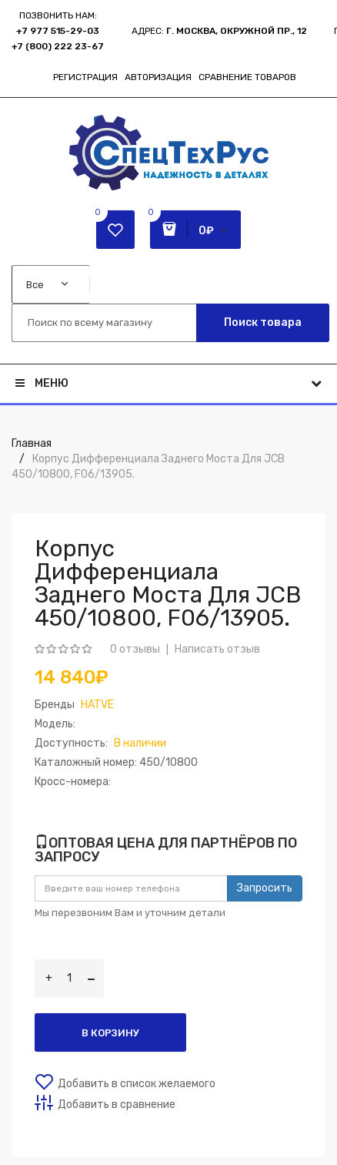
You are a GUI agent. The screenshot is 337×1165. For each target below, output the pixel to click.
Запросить (264, 888)
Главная (32, 443)
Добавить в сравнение (116, 1104)
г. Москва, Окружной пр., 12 (236, 30)
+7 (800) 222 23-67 (58, 46)
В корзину (110, 1033)
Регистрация (85, 77)
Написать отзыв (217, 649)
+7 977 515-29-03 (57, 30)
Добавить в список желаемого (136, 1083)
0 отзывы (135, 649)
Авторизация (158, 77)
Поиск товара (263, 322)
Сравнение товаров (247, 77)
